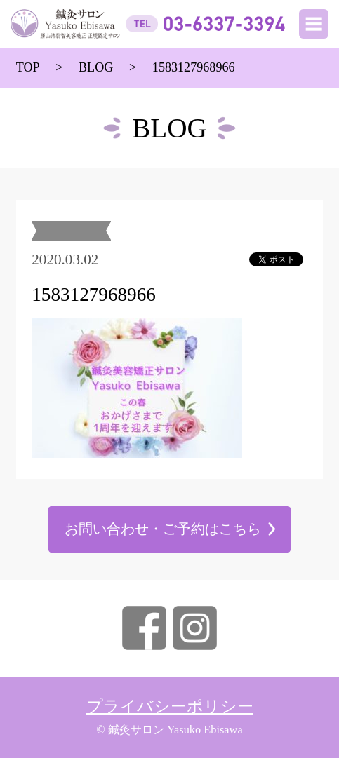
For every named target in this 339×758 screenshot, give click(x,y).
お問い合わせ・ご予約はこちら (163, 529)
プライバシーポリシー (169, 706)
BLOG (96, 67)
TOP (28, 67)
